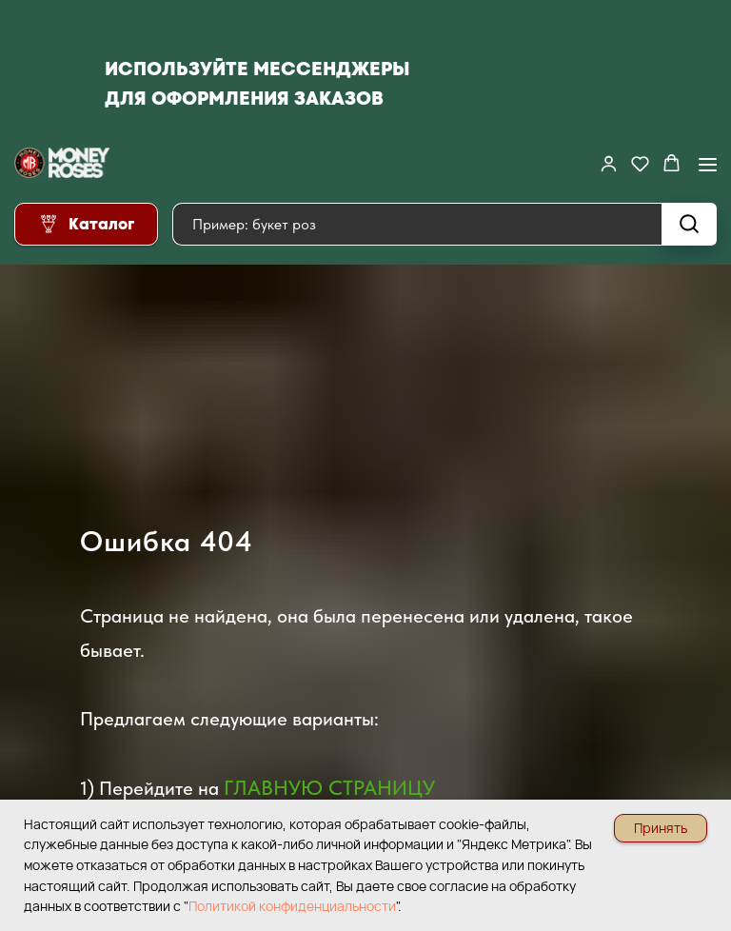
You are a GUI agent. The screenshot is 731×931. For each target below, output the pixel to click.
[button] (609, 163)
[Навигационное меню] (708, 164)
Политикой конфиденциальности (292, 906)
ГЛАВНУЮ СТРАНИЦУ (329, 787)
